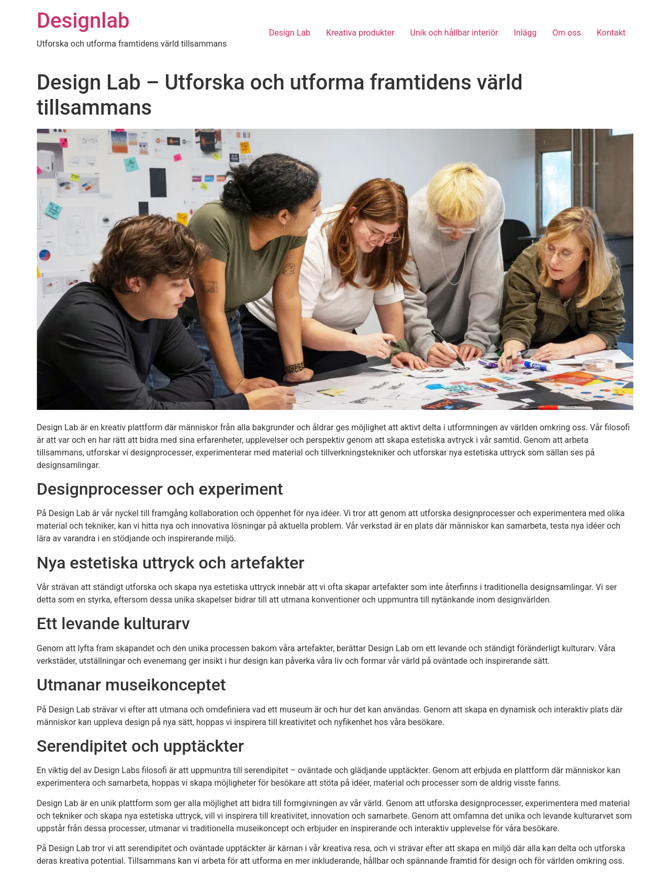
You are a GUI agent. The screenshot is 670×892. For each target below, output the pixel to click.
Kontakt (611, 33)
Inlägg (525, 33)
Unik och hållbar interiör (454, 33)
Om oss (566, 33)
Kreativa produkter (360, 33)
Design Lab (289, 33)
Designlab (83, 20)
